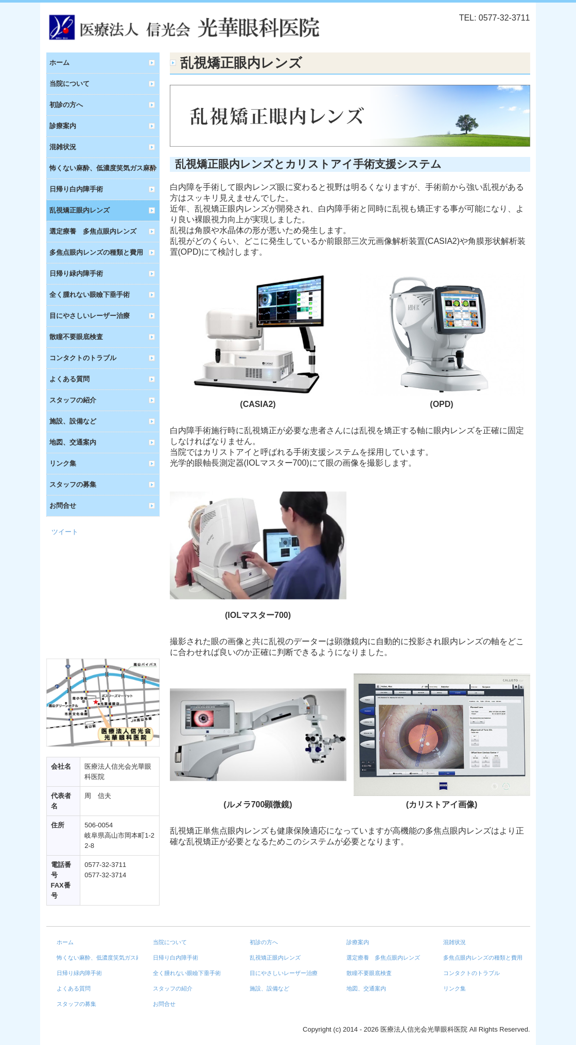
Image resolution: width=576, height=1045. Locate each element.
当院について (69, 83)
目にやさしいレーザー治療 (89, 316)
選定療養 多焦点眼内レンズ (92, 231)
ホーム (59, 62)
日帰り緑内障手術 (76, 273)
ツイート (64, 532)
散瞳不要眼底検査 (76, 337)
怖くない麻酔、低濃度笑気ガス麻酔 (102, 168)
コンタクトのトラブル (82, 358)
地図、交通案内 (72, 442)
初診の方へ (66, 105)
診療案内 (62, 126)
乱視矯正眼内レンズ (79, 210)
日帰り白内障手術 (76, 189)
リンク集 (62, 463)
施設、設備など (72, 421)
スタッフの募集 (72, 484)
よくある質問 (69, 379)
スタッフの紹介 (72, 400)
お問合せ (62, 505)
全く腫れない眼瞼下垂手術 (89, 294)
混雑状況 (62, 147)
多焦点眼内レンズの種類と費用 (96, 252)
